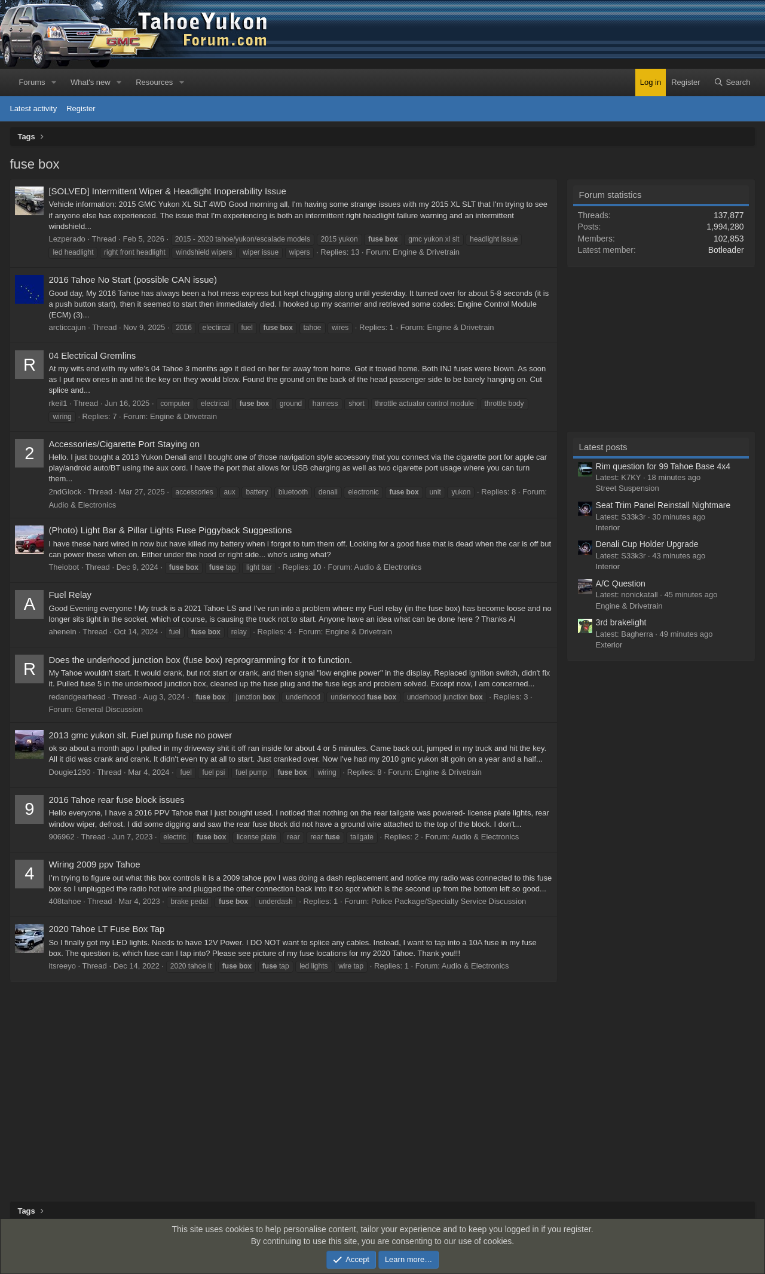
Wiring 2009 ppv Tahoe (94, 864)
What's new (91, 82)
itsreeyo (62, 965)
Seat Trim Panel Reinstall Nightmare (663, 505)
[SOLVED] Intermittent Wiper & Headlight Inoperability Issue (167, 191)
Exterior (609, 644)
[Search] (732, 82)
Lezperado (66, 238)
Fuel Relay (69, 594)
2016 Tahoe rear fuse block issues (116, 800)
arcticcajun (66, 327)
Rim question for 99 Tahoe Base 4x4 (663, 466)
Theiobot (63, 567)
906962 (61, 836)
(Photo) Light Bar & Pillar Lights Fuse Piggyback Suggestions (170, 530)
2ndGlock (64, 491)
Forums (32, 82)
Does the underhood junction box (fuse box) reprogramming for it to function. (200, 660)
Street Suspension (627, 488)
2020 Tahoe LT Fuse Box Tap (106, 929)
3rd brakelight (621, 622)
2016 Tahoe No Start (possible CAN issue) (132, 279)
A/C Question (620, 583)
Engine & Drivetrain (426, 252)
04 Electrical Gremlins (92, 355)
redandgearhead (76, 696)
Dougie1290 (69, 772)
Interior (608, 527)
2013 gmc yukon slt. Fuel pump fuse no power (140, 735)
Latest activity (33, 108)
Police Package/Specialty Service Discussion (448, 901)
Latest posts (603, 447)
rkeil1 (57, 403)
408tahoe (64, 901)
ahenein (62, 631)
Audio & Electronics (82, 504)
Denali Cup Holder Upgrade (647, 544)
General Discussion (109, 709)
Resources (154, 82)
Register (80, 108)
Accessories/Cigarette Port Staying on (124, 444)
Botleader (726, 250)
